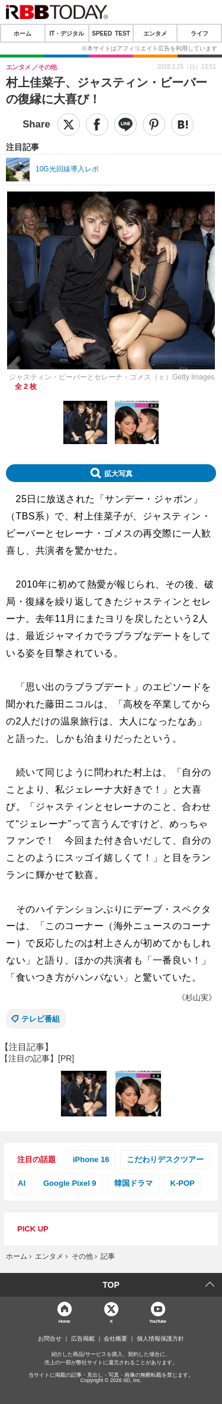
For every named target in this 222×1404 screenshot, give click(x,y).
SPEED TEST (111, 33)
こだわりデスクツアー (165, 1159)
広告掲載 (83, 1339)
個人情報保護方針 (160, 1339)
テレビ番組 (40, 1018)
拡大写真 (118, 473)
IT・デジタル (66, 33)
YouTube (157, 1320)
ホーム (22, 33)
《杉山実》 (197, 997)
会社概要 (115, 1339)
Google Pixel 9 (69, 1183)
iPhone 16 (91, 1159)
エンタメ (155, 33)
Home (64, 1320)
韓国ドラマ (133, 1183)
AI (21, 1183)
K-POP (182, 1183)
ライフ (199, 33)
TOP (111, 1285)
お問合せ (50, 1339)
